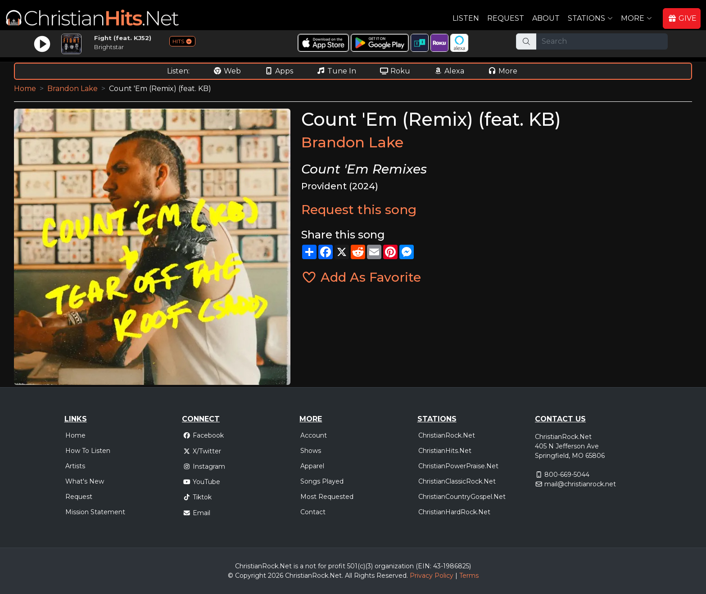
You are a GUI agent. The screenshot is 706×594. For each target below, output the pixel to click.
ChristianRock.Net (446, 435)
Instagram (204, 466)
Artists (75, 466)
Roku (395, 71)
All (348, 575)
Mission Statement (95, 512)
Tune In (336, 71)
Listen (466, 18)
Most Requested (326, 496)
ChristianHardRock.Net (454, 512)
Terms (469, 575)
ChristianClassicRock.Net (457, 481)
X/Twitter (202, 451)
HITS (182, 41)
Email (196, 513)
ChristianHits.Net (444, 451)
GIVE (682, 18)
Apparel (312, 466)
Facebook (203, 435)
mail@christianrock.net (580, 484)
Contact (313, 512)
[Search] (602, 41)
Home (25, 88)
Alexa (449, 71)
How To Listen (87, 451)
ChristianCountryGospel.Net (462, 496)
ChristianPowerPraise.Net (458, 466)
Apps (278, 71)
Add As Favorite (361, 277)
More (502, 71)
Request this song (358, 209)
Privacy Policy (431, 575)
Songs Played (322, 481)
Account (313, 435)
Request (505, 18)
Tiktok (197, 497)
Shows (310, 451)
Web (227, 71)
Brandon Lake (72, 88)
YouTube (201, 482)
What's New (84, 481)
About (546, 18)
